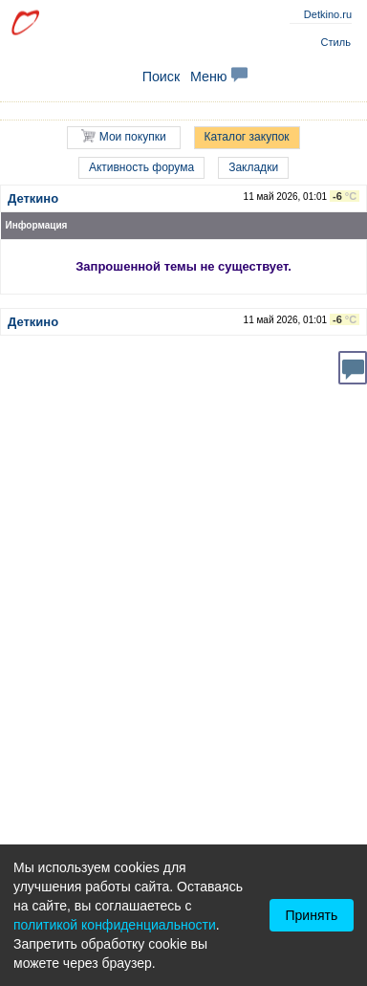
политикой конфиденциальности (114, 924)
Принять (312, 915)
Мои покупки (123, 136)
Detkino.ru (328, 14)
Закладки (253, 167)
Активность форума (141, 167)
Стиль (336, 42)
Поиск (161, 76)
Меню (219, 76)
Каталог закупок (247, 136)
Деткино (33, 198)
